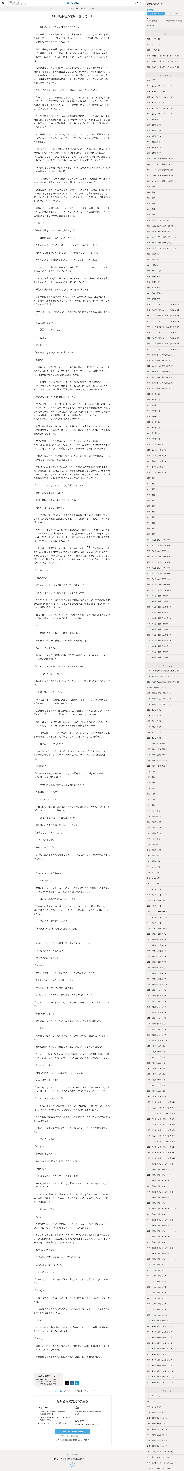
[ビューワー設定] (136, 3)
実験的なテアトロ (155, 4)
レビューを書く (156, 14)
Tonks (149, 6)
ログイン (81, 1436)
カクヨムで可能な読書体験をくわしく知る (72, 1440)
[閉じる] (60, 1376)
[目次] (142, 3)
